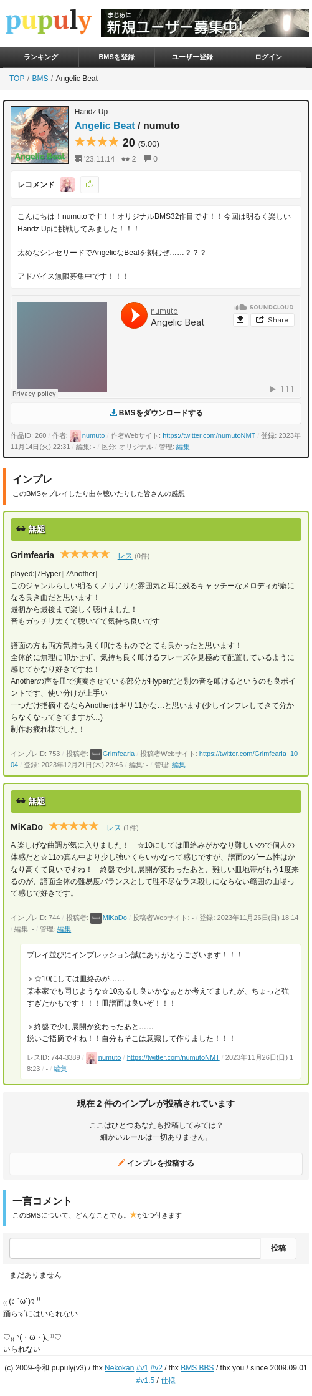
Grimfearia (112, 753)
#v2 (156, 1368)
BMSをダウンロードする (156, 413)
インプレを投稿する (156, 1163)
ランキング (41, 57)
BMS (40, 78)
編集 (183, 446)
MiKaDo (108, 917)
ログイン (268, 57)
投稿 (278, 1248)
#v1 (142, 1368)
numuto (87, 435)
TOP (16, 78)
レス (125, 555)
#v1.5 (145, 1380)
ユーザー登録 (192, 57)
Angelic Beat (105, 125)
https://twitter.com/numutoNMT (209, 435)
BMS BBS (197, 1368)
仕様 (168, 1380)
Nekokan (119, 1368)
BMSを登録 (116, 57)
